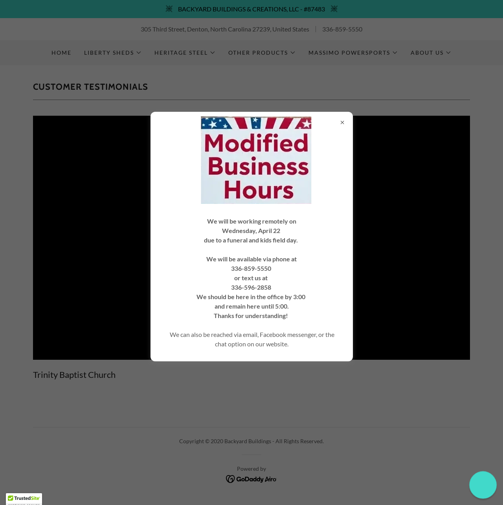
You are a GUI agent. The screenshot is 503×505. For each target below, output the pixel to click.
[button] (483, 485)
